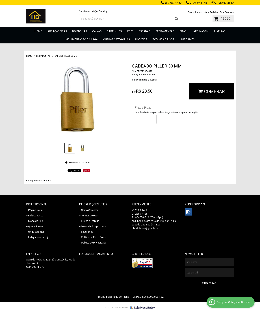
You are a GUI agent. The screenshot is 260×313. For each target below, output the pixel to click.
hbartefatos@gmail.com (145, 228)
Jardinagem (200, 31)
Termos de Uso (89, 215)
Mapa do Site (35, 221)
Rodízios (141, 39)
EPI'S (130, 31)
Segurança (87, 231)
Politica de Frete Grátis (93, 237)
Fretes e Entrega (90, 221)
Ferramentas (165, 31)
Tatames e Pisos (163, 39)
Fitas (183, 31)
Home (38, 31)
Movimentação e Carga (82, 39)
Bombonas (79, 31)
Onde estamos (36, 231)
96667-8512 (224, 3)
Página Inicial (35, 210)
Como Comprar (89, 210)
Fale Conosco (227, 12)
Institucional (36, 204)
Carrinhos (114, 31)
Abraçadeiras (57, 31)
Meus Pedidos (210, 12)
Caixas (96, 31)
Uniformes (187, 39)
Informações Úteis (93, 204)
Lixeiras (220, 31)
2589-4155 (198, 3)
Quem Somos (195, 12)
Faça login (104, 11)
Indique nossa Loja (38, 237)
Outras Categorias (116, 39)
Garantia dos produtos (94, 226)
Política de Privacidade (93, 242)
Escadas (144, 31)
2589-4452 (173, 3)
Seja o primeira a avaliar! (144, 79)
